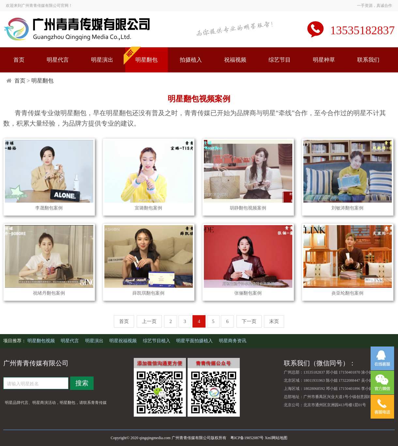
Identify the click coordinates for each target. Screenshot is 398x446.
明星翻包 (146, 60)
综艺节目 (279, 60)
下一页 (249, 321)
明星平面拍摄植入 (195, 340)
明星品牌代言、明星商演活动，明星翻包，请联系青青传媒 (56, 402)
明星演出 (102, 60)
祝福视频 (235, 60)
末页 (274, 321)
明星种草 (324, 60)
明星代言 (58, 60)
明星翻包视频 (41, 340)
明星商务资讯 (232, 340)
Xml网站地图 (276, 438)
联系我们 (368, 60)
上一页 (149, 321)
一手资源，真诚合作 (374, 5)
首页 (18, 60)
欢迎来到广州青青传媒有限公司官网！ (39, 5)
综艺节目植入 (157, 340)
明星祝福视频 (123, 340)
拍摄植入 (191, 60)
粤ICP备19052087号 (247, 438)
